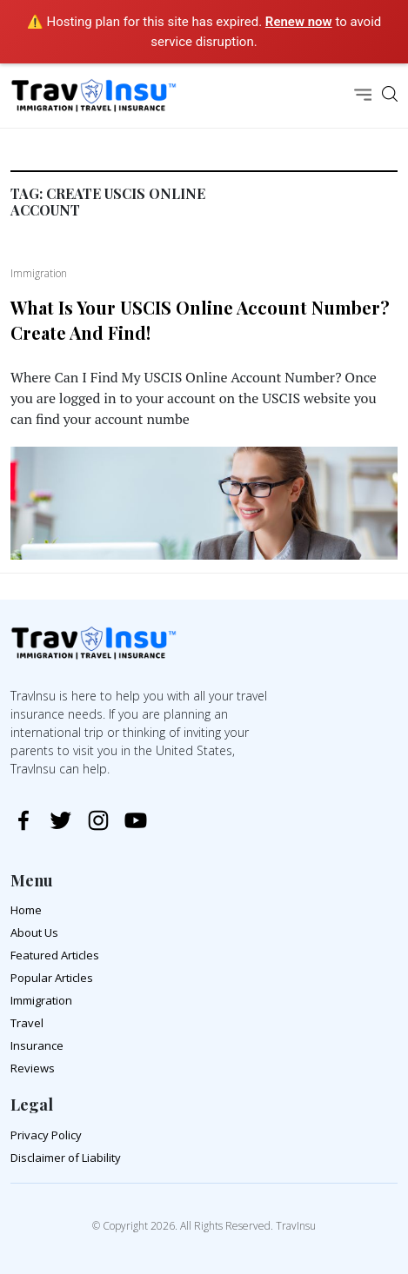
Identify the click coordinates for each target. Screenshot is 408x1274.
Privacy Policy (46, 1135)
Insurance (37, 1045)
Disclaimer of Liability (65, 1157)
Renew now (298, 22)
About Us (34, 932)
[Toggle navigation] (363, 96)
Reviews (32, 1068)
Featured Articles (54, 955)
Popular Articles (51, 977)
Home (26, 910)
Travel (26, 1023)
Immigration (41, 1000)
